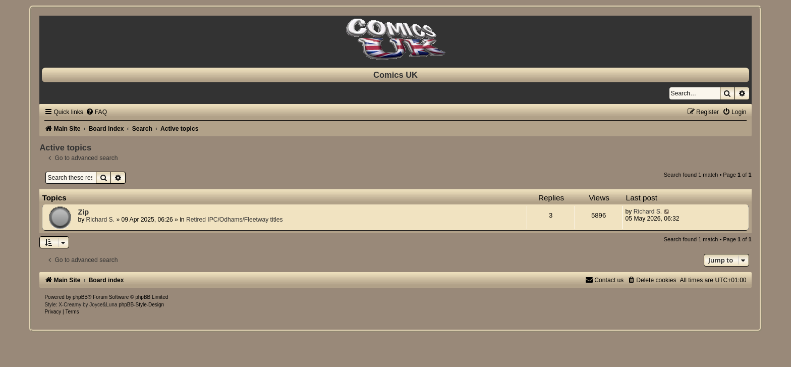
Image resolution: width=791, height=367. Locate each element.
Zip (83, 212)
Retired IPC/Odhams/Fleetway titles (234, 219)
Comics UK (395, 74)
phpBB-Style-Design (141, 304)
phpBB (80, 297)
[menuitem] (96, 112)
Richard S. (100, 219)
